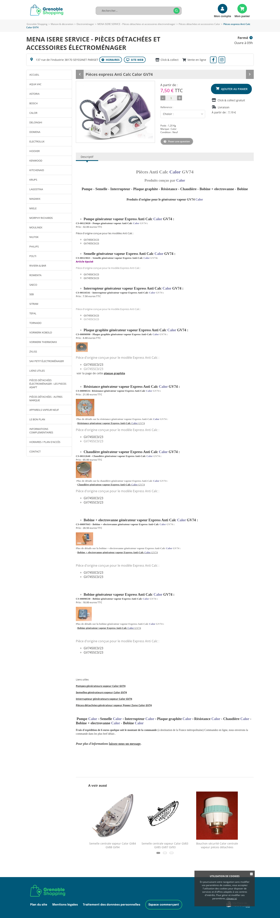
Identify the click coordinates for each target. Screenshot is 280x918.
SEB (31, 294)
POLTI (32, 256)
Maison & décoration (62, 24)
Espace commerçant (164, 904)
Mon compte (222, 16)
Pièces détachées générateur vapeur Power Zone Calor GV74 (114, 705)
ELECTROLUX (37, 141)
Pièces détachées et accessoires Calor (199, 24)
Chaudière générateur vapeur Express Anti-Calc (111, 484)
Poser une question (179, 141)
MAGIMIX (34, 199)
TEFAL (32, 313)
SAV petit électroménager (46, 361)
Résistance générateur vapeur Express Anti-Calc (111, 423)
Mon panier (242, 16)
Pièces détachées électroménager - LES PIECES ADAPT (47, 383)
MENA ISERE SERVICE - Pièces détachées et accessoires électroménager (136, 24)
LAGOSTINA (36, 189)
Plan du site (38, 904)
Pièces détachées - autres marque (45, 398)
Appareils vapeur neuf (44, 410)
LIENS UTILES (37, 370)
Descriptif (87, 157)
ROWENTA (35, 275)
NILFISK (33, 237)
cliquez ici (231, 898)
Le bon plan (37, 419)
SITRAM (33, 304)
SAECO (33, 284)
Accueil (34, 74)
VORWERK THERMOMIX (43, 342)
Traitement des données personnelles (111, 904)
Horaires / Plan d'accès (44, 442)
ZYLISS (33, 351)
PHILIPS (34, 246)
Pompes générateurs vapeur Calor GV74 (100, 686)
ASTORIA (34, 93)
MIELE (33, 208)
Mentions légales (65, 904)
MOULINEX (35, 227)
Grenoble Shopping (37, 24)
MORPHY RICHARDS (41, 218)
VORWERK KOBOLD (40, 332)
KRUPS (33, 179)
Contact (35, 451)
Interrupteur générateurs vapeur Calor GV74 (104, 699)
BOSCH (33, 103)
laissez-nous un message (125, 743)
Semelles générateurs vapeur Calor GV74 (101, 692)
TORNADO (35, 323)
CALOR (33, 113)
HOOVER (34, 151)
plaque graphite (114, 373)
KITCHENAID (36, 170)
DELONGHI (35, 122)
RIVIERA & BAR (37, 265)
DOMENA (34, 132)
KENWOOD (35, 160)
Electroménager (85, 24)
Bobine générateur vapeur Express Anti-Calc (109, 627)
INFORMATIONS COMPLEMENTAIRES (41, 430)
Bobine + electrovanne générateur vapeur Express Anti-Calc (117, 552)
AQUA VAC (35, 84)
